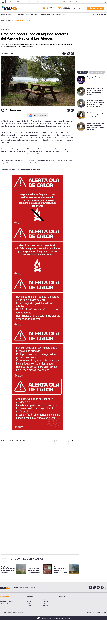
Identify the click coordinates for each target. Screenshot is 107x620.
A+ (68, 110)
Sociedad (29, 599)
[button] (64, 53)
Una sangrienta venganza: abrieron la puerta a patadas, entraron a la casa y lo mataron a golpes (39, 14)
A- (72, 110)
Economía (29, 605)
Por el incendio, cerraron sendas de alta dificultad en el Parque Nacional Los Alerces (34, 570)
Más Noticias (46, 605)
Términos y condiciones (101, 612)
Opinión (29, 601)
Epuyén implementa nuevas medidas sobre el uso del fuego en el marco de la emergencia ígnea (8, 570)
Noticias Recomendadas (25, 558)
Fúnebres (61, 599)
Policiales (45, 601)
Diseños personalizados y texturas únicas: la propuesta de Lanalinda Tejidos (96, 115)
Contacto (89, 612)
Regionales (5, 29)
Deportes (45, 599)
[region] (91, 30)
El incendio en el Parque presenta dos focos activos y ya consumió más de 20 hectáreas (60, 570)
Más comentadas (97, 72)
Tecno (44, 603)
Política (29, 603)
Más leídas (82, 72)
